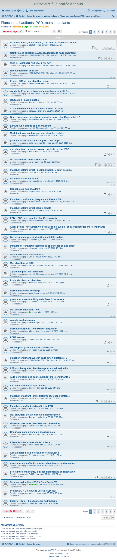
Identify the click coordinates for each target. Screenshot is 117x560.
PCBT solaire (17, 337)
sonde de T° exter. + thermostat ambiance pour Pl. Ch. (40, 91)
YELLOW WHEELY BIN (39, 55)
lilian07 (32, 398)
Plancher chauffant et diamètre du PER (31, 406)
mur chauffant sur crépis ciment (27, 385)
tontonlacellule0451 (37, 143)
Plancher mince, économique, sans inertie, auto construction (43, 42)
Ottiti (31, 503)
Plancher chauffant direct (24, 178)
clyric (31, 162)
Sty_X (31, 257)
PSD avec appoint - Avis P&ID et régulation (33, 328)
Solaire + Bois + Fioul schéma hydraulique (33, 501)
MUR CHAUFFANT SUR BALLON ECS (30, 63)
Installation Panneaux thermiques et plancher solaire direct (42, 245)
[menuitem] (20, 11)
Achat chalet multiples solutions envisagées (34, 452)
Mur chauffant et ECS (21, 263)
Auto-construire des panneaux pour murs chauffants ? (40, 377)
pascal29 (32, 210)
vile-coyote (33, 248)
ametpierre (44, 27)
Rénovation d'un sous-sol (24, 70)
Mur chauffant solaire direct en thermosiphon (35, 414)
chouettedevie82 (36, 220)
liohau (31, 340)
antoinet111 (34, 408)
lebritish (32, 45)
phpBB (50, 550)
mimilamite (33, 135)
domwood (33, 102)
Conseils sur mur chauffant (25, 189)
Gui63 (31, 426)
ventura (32, 191)
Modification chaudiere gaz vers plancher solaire (37, 133)
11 (110, 48)
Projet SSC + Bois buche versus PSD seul (33, 490)
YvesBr (32, 465)
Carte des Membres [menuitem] (37, 11)
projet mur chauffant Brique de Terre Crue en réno (37, 299)
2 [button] (94, 32)
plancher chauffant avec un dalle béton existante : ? (38, 358)
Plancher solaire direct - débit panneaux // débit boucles (41, 170)
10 (106, 48)
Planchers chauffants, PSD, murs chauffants (35, 23)
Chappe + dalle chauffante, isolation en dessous (36, 108)
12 (114, 48)
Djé (30, 172)
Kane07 (32, 371)
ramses (17, 27)
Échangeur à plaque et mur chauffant (30, 125)
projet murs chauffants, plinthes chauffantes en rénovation (42, 463)
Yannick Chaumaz (36, 128)
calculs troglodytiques (22, 320)
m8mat (32, 434)
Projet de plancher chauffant (25, 280)
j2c (30, 312)
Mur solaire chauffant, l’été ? (26, 309)
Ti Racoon (33, 239)
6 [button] (110, 32)
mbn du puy (34, 331)
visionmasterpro (35, 119)
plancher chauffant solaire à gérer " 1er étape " (36, 140)
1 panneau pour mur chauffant (27, 271)
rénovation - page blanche (24, 100)
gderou (32, 229)
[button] (114, 32)
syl (30, 350)
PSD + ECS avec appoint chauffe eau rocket (34, 218)
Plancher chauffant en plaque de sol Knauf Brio (36, 199)
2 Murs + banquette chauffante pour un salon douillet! (39, 368)
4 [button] (102, 32)
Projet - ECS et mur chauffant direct (29, 81)
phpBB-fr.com (63, 553)
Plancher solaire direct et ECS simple (30, 208)
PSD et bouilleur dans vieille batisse (30, 442)
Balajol (25, 27)
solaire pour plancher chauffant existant (32, 347)
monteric (34, 27)
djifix (31, 151)
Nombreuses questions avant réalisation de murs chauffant (43, 53)
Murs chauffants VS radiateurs (27, 254)
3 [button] (98, 32)
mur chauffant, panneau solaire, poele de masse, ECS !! (40, 149)
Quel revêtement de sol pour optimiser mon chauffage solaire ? (45, 117)
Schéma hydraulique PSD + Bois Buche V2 (33, 482)
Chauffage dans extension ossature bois (32, 432)
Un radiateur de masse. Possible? (28, 159)
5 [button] (106, 32)
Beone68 (32, 455)
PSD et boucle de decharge (25, 290)
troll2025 (32, 111)
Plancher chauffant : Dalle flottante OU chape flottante (40, 396)
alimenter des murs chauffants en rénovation (35, 423)
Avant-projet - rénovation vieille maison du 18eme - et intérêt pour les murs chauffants (57, 226)
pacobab (32, 493)
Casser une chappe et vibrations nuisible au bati (36, 237)
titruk (31, 445)
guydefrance (34, 293)
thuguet (32, 388)
